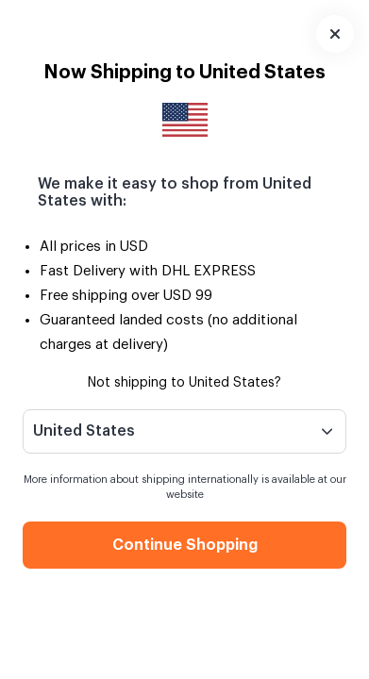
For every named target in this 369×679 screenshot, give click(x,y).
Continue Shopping (185, 545)
